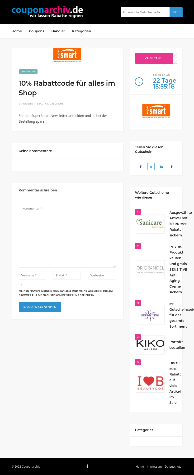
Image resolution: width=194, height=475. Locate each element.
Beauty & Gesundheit (51, 103)
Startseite (26, 103)
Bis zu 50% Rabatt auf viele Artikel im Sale (175, 383)
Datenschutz (173, 466)
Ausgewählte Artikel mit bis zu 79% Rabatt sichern (180, 223)
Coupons (36, 31)
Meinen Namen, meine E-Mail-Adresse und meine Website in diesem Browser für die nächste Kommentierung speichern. (66, 293)
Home (17, 31)
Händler (58, 31)
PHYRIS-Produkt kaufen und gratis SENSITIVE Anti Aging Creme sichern (178, 269)
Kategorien (81, 31)
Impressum (154, 466)
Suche (176, 12)
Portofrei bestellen (177, 345)
